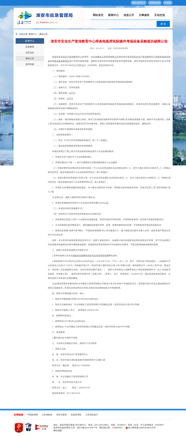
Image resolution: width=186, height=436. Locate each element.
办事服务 (144, 15)
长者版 (168, 3)
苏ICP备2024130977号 (87, 427)
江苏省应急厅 (91, 415)
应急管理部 (76, 415)
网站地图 (57, 430)
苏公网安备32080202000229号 (140, 427)
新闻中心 (113, 15)
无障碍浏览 (154, 3)
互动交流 (159, 15)
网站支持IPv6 (138, 3)
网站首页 (98, 15)
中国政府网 (32, 415)
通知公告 (43, 34)
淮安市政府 (61, 415)
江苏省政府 (47, 415)
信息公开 (129, 15)
